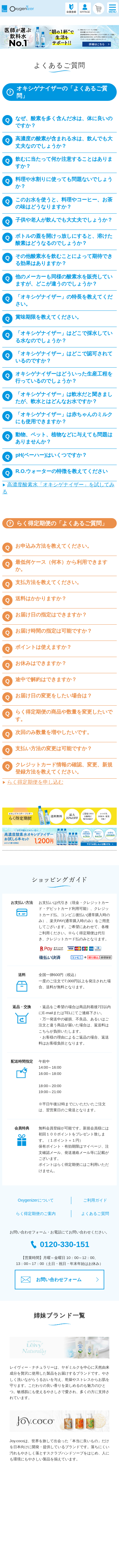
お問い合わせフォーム (51, 1280)
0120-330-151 (59, 1244)
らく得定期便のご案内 (35, 1213)
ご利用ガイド (95, 1200)
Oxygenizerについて (36, 1200)
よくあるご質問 (95, 1213)
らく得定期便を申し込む (35, 782)
